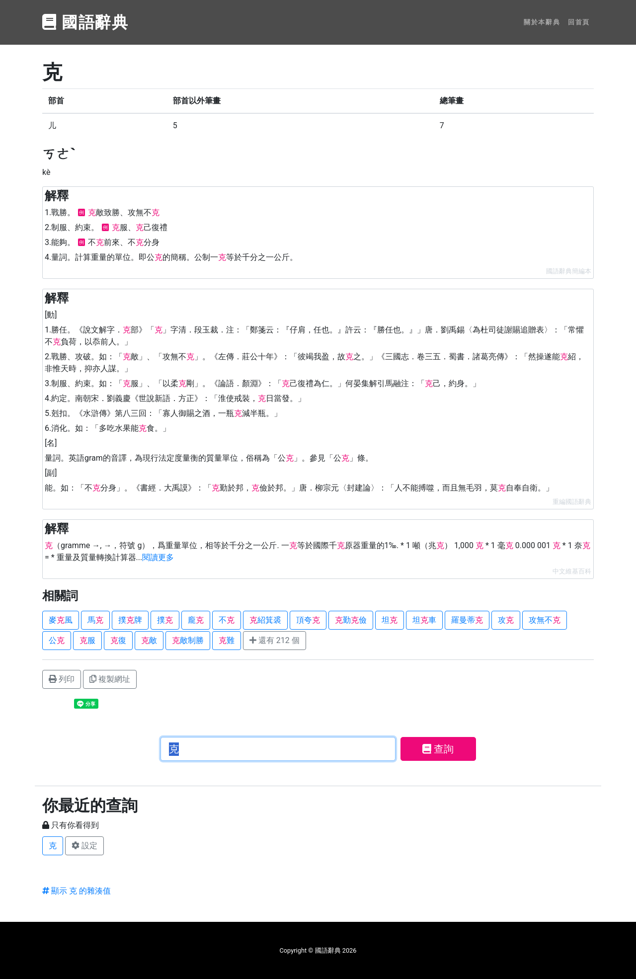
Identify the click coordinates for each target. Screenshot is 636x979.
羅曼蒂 (467, 620)
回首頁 (579, 22)
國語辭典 (85, 22)
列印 (62, 679)
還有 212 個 (274, 640)
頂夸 (308, 620)
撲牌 (130, 620)
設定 (84, 845)
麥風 (61, 620)
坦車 (424, 620)
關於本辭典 (542, 22)
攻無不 (544, 620)
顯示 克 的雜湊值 (76, 891)
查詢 (438, 749)
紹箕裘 (265, 620)
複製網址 (109, 679)
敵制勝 (188, 640)
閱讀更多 (158, 557)
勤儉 (351, 620)
